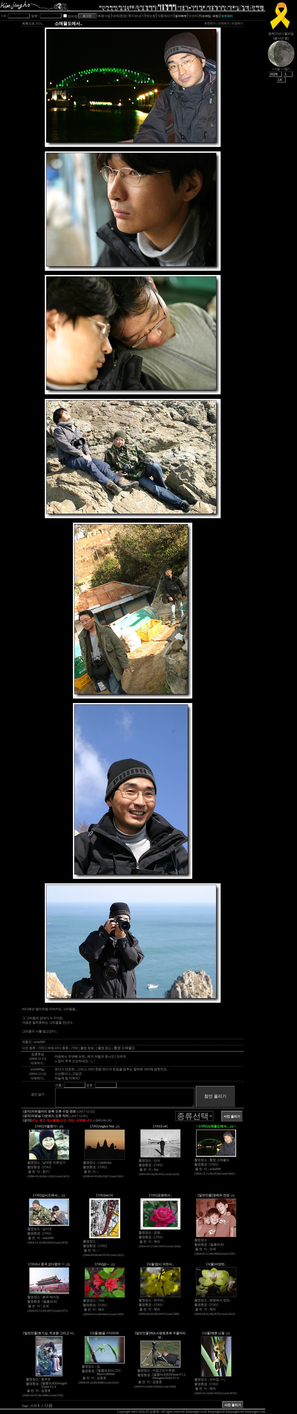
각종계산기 (165, 16)
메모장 (150, 16)
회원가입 (104, 16)
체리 (157, 1241)
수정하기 (237, 23)
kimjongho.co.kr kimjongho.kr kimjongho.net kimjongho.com (225, 1411)
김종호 (46, 1391)
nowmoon (281, 58)
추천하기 (210, 23)
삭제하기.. (37, 1063)
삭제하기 (224, 23)
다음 (49, 1405)
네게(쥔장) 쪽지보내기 (128, 16)
